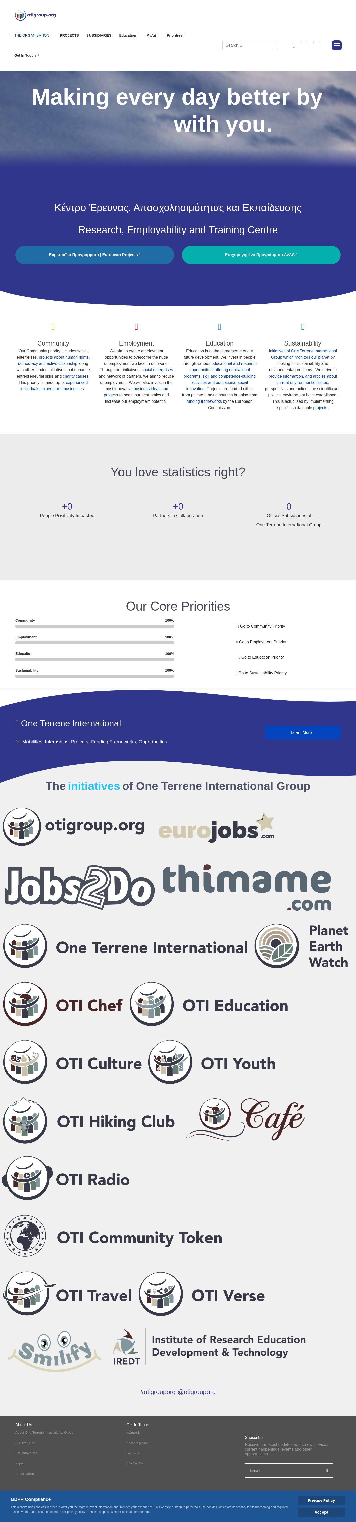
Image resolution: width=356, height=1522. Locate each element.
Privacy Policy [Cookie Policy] (321, 1500)
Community (53, 343)
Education (219, 343)
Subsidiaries (99, 35)
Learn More (302, 732)
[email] (289, 1470)
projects (320, 408)
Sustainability (302, 343)
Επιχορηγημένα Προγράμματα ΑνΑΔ (261, 255)
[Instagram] (319, 42)
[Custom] (294, 48)
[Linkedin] (313, 42)
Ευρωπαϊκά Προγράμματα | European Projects (95, 255)
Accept (322, 1512)
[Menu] (337, 45)
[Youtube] (307, 42)
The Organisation (31, 35)
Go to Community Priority (261, 626)
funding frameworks (204, 401)
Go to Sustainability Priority (261, 673)
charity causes (75, 376)
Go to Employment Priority (261, 642)
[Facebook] (293, 42)
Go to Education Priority (261, 657)
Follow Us (133, 1453)
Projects (69, 35)
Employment (136, 343)
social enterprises (157, 370)
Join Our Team (136, 1463)
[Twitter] (300, 42)
